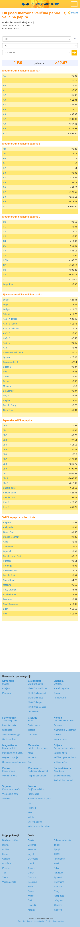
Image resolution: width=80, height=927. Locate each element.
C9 (4, 274)
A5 (4, 109)
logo (40, 4)
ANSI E (6, 343)
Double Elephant (11, 537)
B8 (4, 197)
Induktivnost (33, 711)
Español (32, 845)
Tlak (30, 812)
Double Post (9, 575)
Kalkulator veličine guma (39, 798)
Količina (57, 734)
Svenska (58, 886)
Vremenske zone (10, 794)
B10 (5, 206)
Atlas (5, 541)
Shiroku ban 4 (9, 488)
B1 (4, 163)
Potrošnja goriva (61, 688)
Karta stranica (39, 921)
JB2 (5, 435)
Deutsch (32, 877)
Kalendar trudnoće (11, 789)
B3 (4, 173)
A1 (4, 90)
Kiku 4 (6, 502)
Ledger (6, 309)
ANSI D (6, 338)
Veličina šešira (61, 762)
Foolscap (7, 599)
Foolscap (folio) (10, 362)
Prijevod (32, 808)
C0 (4, 222)
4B (4, 149)
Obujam (6, 688)
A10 (5, 133)
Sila (29, 762)
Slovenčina (59, 882)
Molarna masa (60, 739)
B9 (4, 201)
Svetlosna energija (11, 734)
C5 (4, 250)
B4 (4, 177)
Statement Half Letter (13, 352)
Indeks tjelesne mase (38, 748)
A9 (4, 128)
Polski (56, 868)
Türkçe (57, 891)
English (31, 840)
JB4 (5, 444)
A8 (4, 124)
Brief (5, 609)
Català (31, 863)
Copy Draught (9, 589)
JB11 (5, 478)
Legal (5, 304)
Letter (6, 299)
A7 (4, 119)
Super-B (7, 367)
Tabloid (6, 314)
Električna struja (35, 684)
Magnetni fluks (9, 748)
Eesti (30, 886)
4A (4, 76)
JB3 (5, 440)
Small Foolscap (10, 604)
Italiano (57, 845)
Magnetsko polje (10, 757)
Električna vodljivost (37, 688)
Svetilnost (7, 730)
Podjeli (73, 13)
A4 (4, 104)
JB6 (5, 454)
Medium (7, 386)
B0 (4, 158)
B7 (4, 192)
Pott (5, 613)
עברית (31, 896)
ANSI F (6, 347)
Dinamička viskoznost (64, 720)
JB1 (5, 430)
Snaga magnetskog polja (14, 762)
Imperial (7, 551)
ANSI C (6, 333)
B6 (4, 187)
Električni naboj (35, 697)
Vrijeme (6, 798)
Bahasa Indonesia (62, 840)
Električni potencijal (37, 707)
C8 (4, 270)
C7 (4, 265)
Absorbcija (59, 771)
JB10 (5, 473)
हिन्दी (30, 900)
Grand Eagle (9, 532)
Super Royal (9, 580)
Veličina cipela (60, 753)
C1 (4, 226)
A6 (4, 114)
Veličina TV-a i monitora (39, 826)
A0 (4, 85)
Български (33, 859)
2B (4, 153)
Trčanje (31, 730)
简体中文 (58, 905)
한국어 (57, 854)
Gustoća (58, 725)
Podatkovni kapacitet (38, 771)
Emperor (7, 522)
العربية (31, 854)
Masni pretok (8, 771)
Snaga (57, 693)
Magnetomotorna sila (12, 753)
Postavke (21, 921)
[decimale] (36, 52)
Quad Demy (9, 410)
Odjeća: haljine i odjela (64, 748)
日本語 (57, 849)
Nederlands (59, 859)
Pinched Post (9, 594)
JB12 (5, 483)
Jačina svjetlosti (9, 720)
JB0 (5, 425)
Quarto (6, 357)
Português (59, 872)
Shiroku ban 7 (9, 497)
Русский (58, 877)
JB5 (5, 449)
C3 (4, 236)
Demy (6, 381)
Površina (6, 693)
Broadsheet (8, 391)
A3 (4, 100)
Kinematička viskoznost (65, 730)
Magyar (31, 910)
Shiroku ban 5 (9, 492)
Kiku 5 (6, 507)
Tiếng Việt (58, 900)
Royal (6, 395)
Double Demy (9, 405)
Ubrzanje (32, 734)
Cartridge (7, 565)
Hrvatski (32, 905)
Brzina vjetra (34, 725)
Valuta (31, 817)
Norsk (56, 863)
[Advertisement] (58, 28)
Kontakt (29, 921)
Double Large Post (12, 556)
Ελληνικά (32, 882)
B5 (4, 182)
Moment (32, 757)
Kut (29, 803)
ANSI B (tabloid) (10, 328)
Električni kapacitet (37, 693)
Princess (7, 561)
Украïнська (59, 896)
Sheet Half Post (10, 570)
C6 (4, 255)
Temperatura (60, 697)
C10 (5, 279)
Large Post (8, 284)
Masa (30, 753)
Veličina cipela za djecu (65, 757)
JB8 (5, 464)
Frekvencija (33, 794)
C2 (4, 231)
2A (4, 80)
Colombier (8, 546)
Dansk (31, 872)
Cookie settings (58, 921)
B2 (4, 168)
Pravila (48, 921)
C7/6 (5, 260)
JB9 (5, 468)
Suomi (31, 891)
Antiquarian (8, 527)
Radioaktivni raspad (63, 780)
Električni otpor (35, 702)
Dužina (5, 684)
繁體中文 (58, 910)
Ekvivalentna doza (62, 775)
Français (32, 849)
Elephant (7, 400)
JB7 (5, 459)
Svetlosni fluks (9, 739)
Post (5, 371)
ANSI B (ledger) (10, 323)
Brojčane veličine (36, 789)
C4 (4, 241)
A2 (4, 95)
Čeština (31, 868)
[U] (40, 45)
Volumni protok (9, 775)
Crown (6, 376)
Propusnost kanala (37, 775)
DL (4, 246)
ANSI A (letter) (10, 319)
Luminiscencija (9, 725)
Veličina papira (35, 822)
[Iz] (36, 39)
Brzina (31, 720)
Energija (58, 684)
